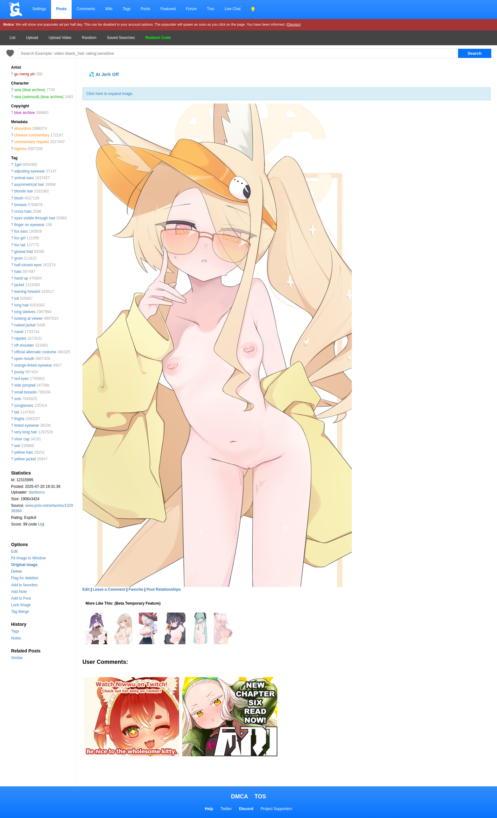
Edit (14, 551)
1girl (18, 164)
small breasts (25, 392)
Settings (39, 9)
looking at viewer (28, 318)
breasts (20, 205)
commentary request (31, 142)
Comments (86, 9)
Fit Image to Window (28, 558)
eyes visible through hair (34, 218)
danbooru (37, 492)
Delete (16, 571)
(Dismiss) (293, 24)
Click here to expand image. (109, 93)
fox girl (19, 238)
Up (40, 524)
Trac (211, 9)
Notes (16, 638)
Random (89, 37)
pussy (19, 372)
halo (18, 271)
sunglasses (23, 405)
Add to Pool (21, 598)
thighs (19, 419)
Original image (24, 565)
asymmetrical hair (29, 184)
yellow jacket (25, 459)
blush (18, 198)
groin (18, 258)
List (13, 37)
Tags (127, 9)
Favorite (135, 589)
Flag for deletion (24, 578)
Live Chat (232, 9)
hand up (21, 278)
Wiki (109, 9)
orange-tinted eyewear (33, 365)
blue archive (24, 112)
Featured (168, 9)
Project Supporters (276, 809)
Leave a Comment (109, 589)
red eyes (21, 378)
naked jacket (25, 325)
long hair (21, 305)
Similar (17, 658)
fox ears (21, 231)
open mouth (24, 358)
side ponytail (25, 385)
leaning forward (27, 291)
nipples (20, 338)
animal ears (24, 178)
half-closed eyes (28, 265)
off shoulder (24, 345)
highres (20, 149)
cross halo (23, 211)
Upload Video (59, 37)
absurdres (22, 128)
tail (16, 412)
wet (17, 446)
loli (16, 298)
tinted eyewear (26, 425)
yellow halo (23, 452)
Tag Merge (20, 611)
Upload (32, 37)
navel (18, 332)
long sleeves (25, 312)
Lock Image (21, 605)
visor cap (21, 439)
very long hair (25, 432)
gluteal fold (23, 251)
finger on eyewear (29, 225)
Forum (191, 9)
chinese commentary (31, 135)
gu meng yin (24, 74)
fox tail (19, 245)
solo (17, 399)
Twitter (226, 809)
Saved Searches (121, 37)
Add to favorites (24, 585)
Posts (61, 9)
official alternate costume (35, 352)
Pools (145, 9)
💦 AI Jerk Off (104, 74)
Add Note (19, 591)
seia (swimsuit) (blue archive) (38, 97)
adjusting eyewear (29, 171)
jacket (19, 285)
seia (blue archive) (29, 90)
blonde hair (23, 191)
